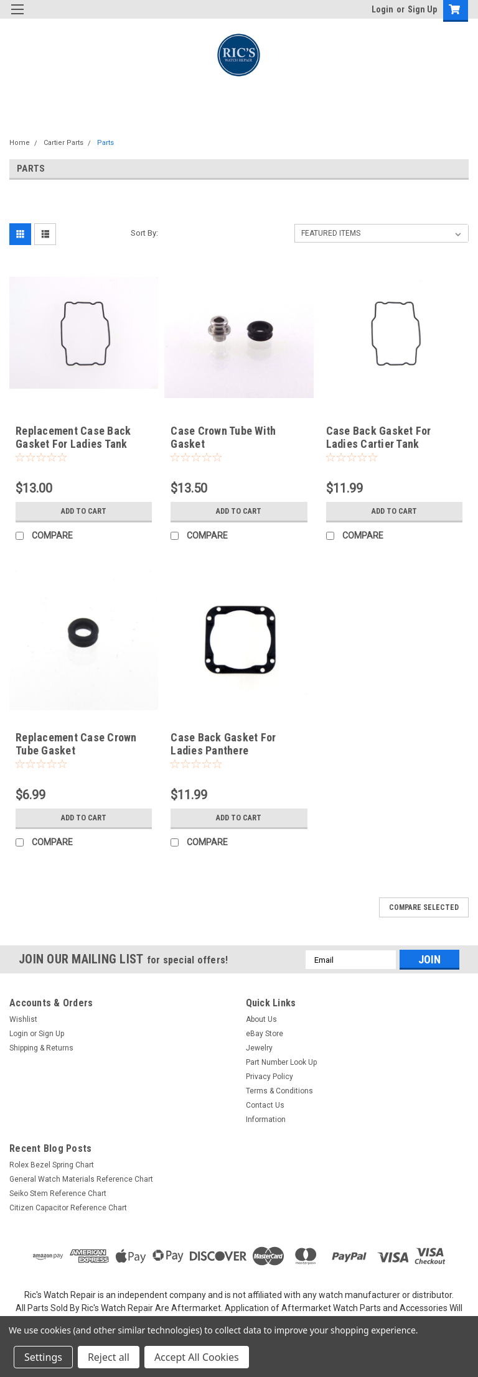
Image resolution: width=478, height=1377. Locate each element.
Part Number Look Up (281, 1062)
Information (266, 1119)
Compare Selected (424, 907)
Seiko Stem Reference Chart (57, 1193)
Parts (105, 143)
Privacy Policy (269, 1076)
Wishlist (23, 1019)
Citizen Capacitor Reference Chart (68, 1207)
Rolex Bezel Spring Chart (51, 1165)
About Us (261, 1019)
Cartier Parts (63, 143)
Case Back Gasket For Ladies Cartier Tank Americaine (378, 443)
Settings (43, 1357)
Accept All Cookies (196, 1357)
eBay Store (264, 1033)
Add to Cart (83, 511)
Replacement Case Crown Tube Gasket (76, 744)
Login (382, 9)
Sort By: (144, 233)
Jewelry (259, 1048)
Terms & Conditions (279, 1091)
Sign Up (422, 9)
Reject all (108, 1357)
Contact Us (265, 1105)
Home (19, 143)
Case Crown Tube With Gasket (223, 437)
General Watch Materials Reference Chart (81, 1179)
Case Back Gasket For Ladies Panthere (223, 744)
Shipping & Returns (41, 1048)
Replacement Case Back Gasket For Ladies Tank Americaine (73, 443)
